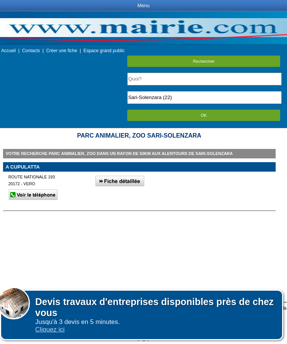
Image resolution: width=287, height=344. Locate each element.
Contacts (31, 50)
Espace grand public (104, 50)
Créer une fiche (61, 50)
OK (204, 115)
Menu (143, 5)
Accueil (8, 50)
